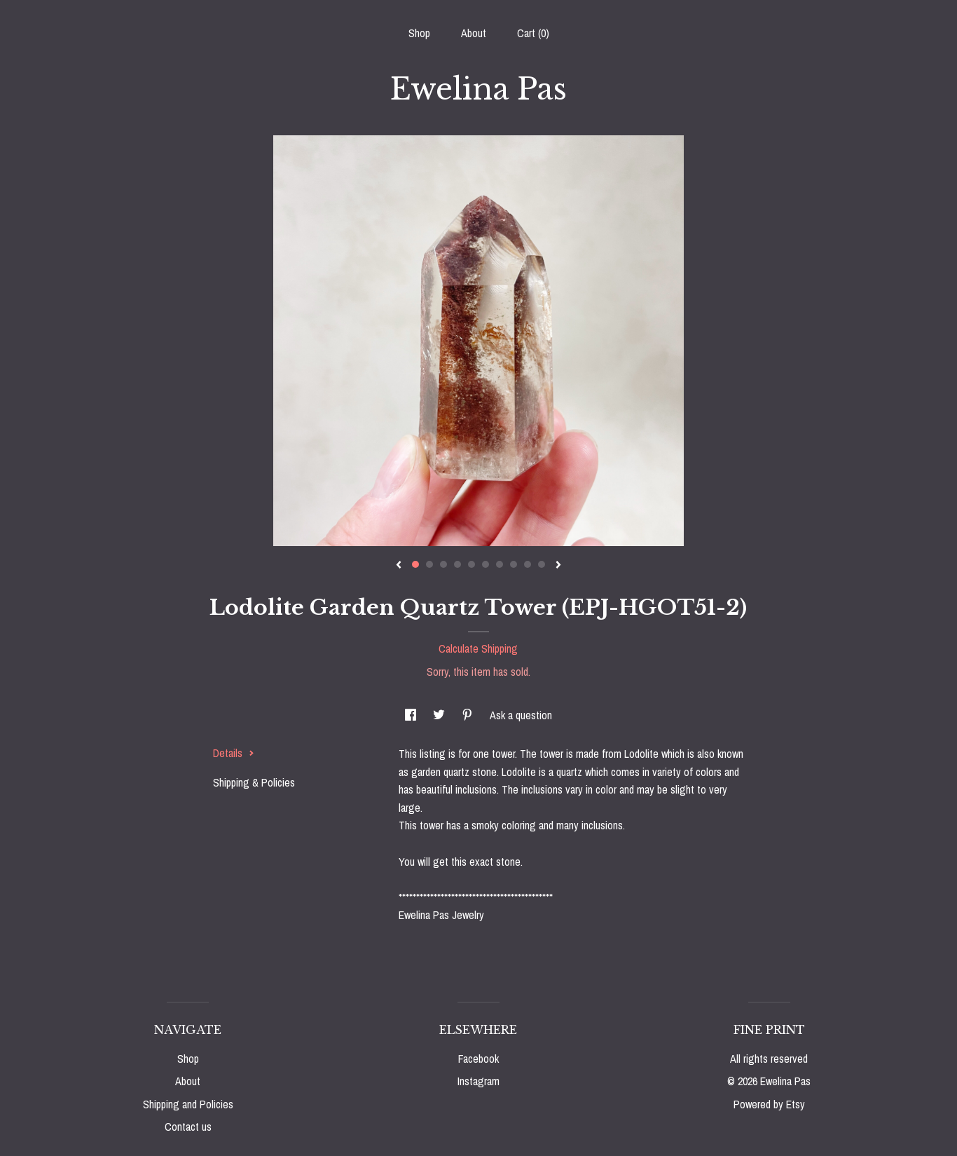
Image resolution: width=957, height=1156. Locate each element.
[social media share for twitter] (440, 715)
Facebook (478, 1058)
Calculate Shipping (478, 648)
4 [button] (457, 564)
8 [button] (513, 564)
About (473, 33)
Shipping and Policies (188, 1104)
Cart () (533, 33)
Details (233, 753)
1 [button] (415, 564)
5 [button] (471, 564)
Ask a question (521, 715)
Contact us (188, 1126)
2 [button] (429, 564)
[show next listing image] (558, 566)
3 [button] (443, 564)
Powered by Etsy (769, 1104)
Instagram (478, 1081)
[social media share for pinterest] (469, 715)
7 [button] (499, 564)
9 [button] (527, 564)
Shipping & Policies (254, 782)
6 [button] (485, 564)
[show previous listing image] (398, 566)
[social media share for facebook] (412, 715)
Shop (419, 33)
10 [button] (541, 564)
